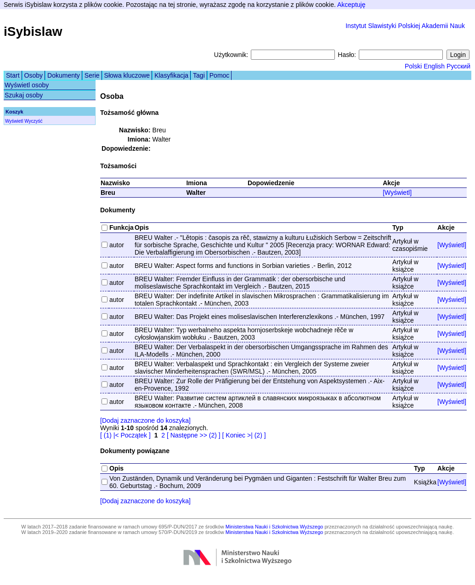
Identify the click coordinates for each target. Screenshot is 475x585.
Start (13, 75)
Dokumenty (63, 75)
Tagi (199, 75)
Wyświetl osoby (27, 85)
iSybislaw (33, 31)
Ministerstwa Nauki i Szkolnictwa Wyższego (274, 526)
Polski (413, 66)
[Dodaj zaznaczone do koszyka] (145, 420)
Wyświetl (14, 121)
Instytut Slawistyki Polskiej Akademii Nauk (405, 25)
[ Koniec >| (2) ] (244, 435)
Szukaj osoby (24, 95)
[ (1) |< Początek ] (125, 435)
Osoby (33, 75)
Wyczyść (33, 121)
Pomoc (219, 75)
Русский (458, 66)
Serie (92, 75)
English (434, 66)
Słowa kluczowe (127, 75)
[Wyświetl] (397, 192)
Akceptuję (351, 4)
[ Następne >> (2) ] (194, 435)
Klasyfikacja (171, 75)
